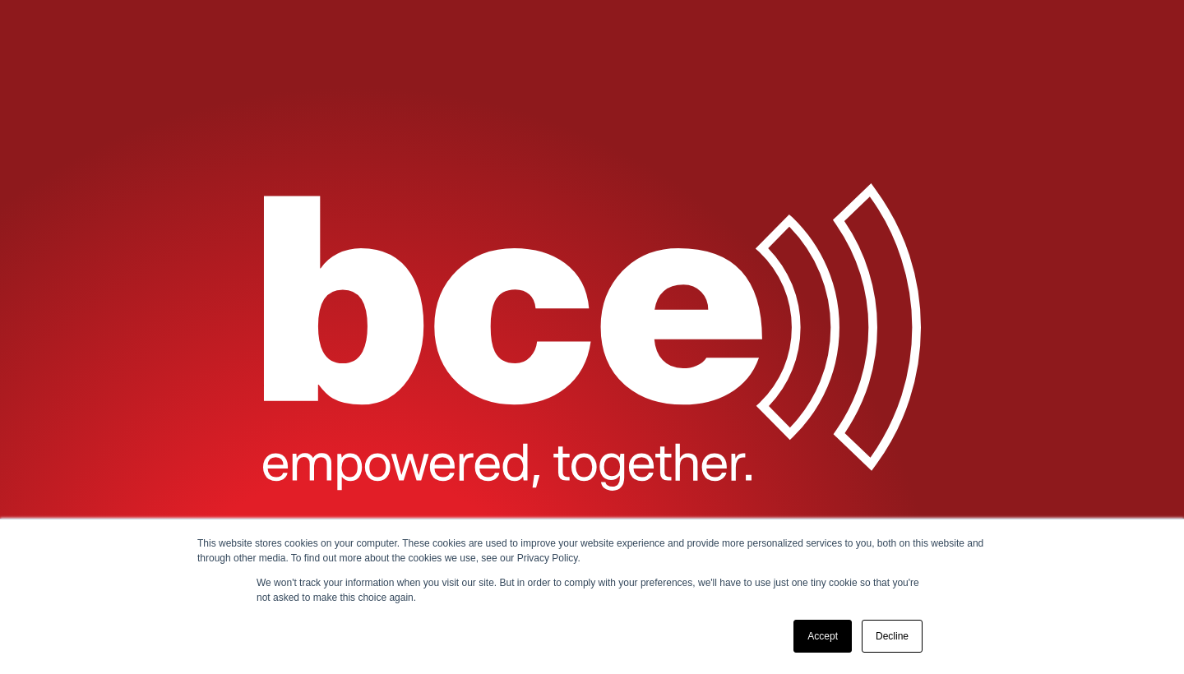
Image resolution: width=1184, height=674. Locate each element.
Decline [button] (892, 636)
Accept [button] (822, 636)
